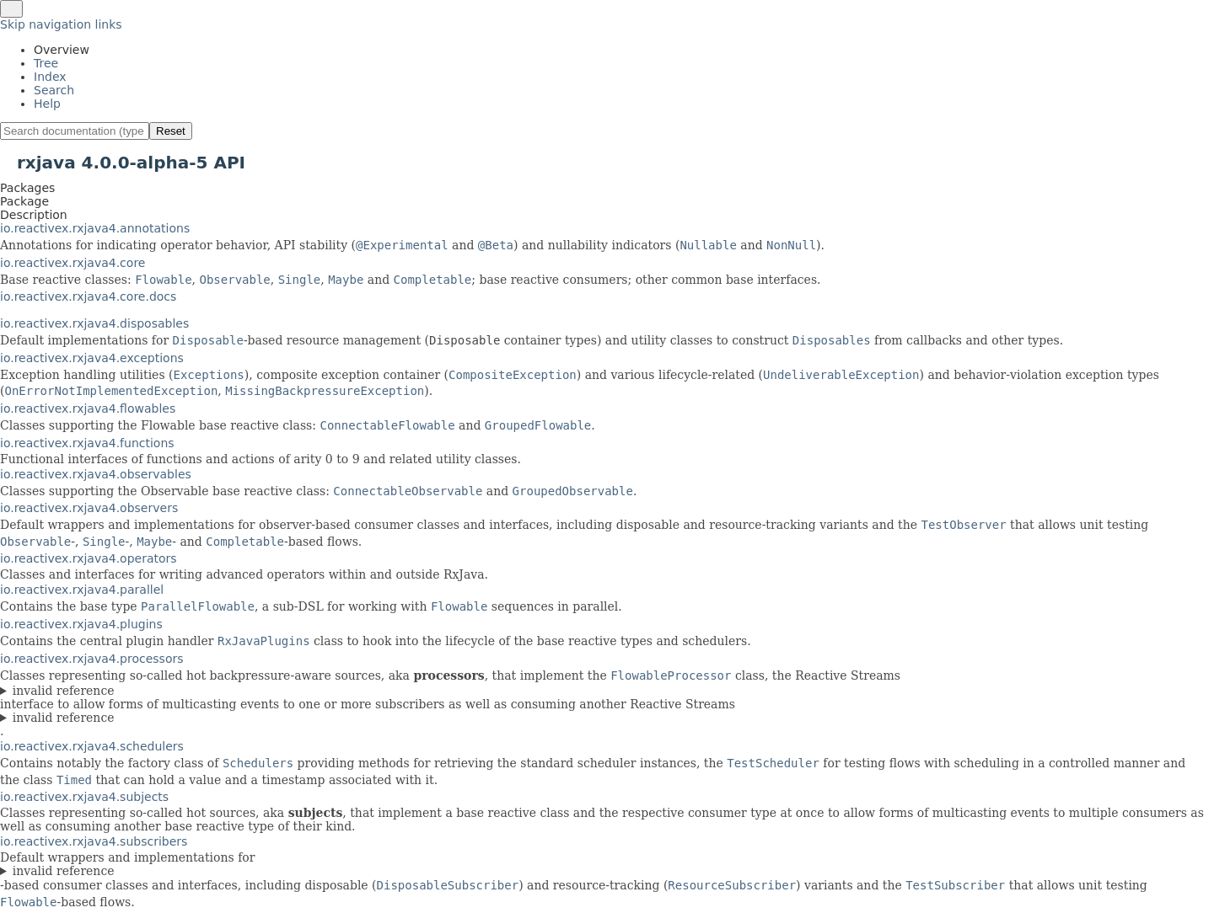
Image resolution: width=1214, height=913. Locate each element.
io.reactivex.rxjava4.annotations (95, 228)
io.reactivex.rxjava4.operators (88, 558)
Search (54, 90)
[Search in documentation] (74, 131)
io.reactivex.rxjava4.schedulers (92, 746)
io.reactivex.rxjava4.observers (89, 508)
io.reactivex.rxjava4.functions (87, 443)
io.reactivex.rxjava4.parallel (82, 589)
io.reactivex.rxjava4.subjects (84, 797)
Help (47, 103)
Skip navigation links (61, 24)
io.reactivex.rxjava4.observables (95, 474)
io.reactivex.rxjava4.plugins (81, 624)
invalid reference (64, 690)
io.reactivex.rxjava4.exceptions (92, 358)
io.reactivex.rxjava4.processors (92, 658)
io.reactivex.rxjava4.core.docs (88, 296)
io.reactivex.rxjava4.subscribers (93, 841)
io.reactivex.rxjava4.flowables (87, 408)
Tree (46, 63)
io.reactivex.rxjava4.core (72, 263)
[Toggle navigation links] (11, 9)
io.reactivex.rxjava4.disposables (94, 323)
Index (50, 76)
